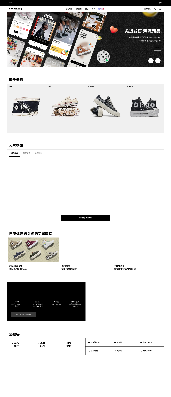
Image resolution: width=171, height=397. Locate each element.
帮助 (160, 3)
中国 (10, 2)
